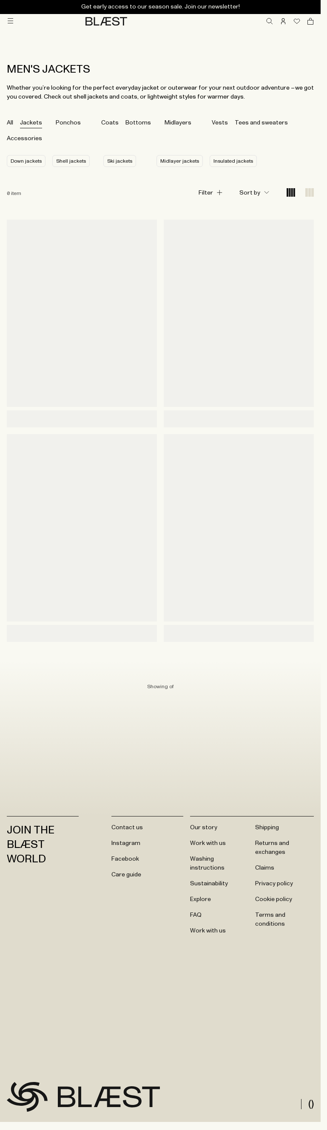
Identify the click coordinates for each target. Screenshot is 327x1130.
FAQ (196, 915)
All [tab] (10, 123)
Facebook (125, 859)
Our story (203, 828)
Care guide (126, 875)
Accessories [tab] (24, 138)
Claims (264, 868)
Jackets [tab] (31, 123)
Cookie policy (273, 899)
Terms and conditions (270, 919)
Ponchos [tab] (68, 123)
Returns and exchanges (272, 847)
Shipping (267, 828)
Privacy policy (274, 884)
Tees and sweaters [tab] (261, 123)
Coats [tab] (110, 123)
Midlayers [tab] (178, 123)
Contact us (127, 828)
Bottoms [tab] (138, 123)
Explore (200, 899)
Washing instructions (207, 863)
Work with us (208, 843)
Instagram (125, 843)
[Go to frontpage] (27, 1097)
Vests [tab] (220, 123)
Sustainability (209, 884)
